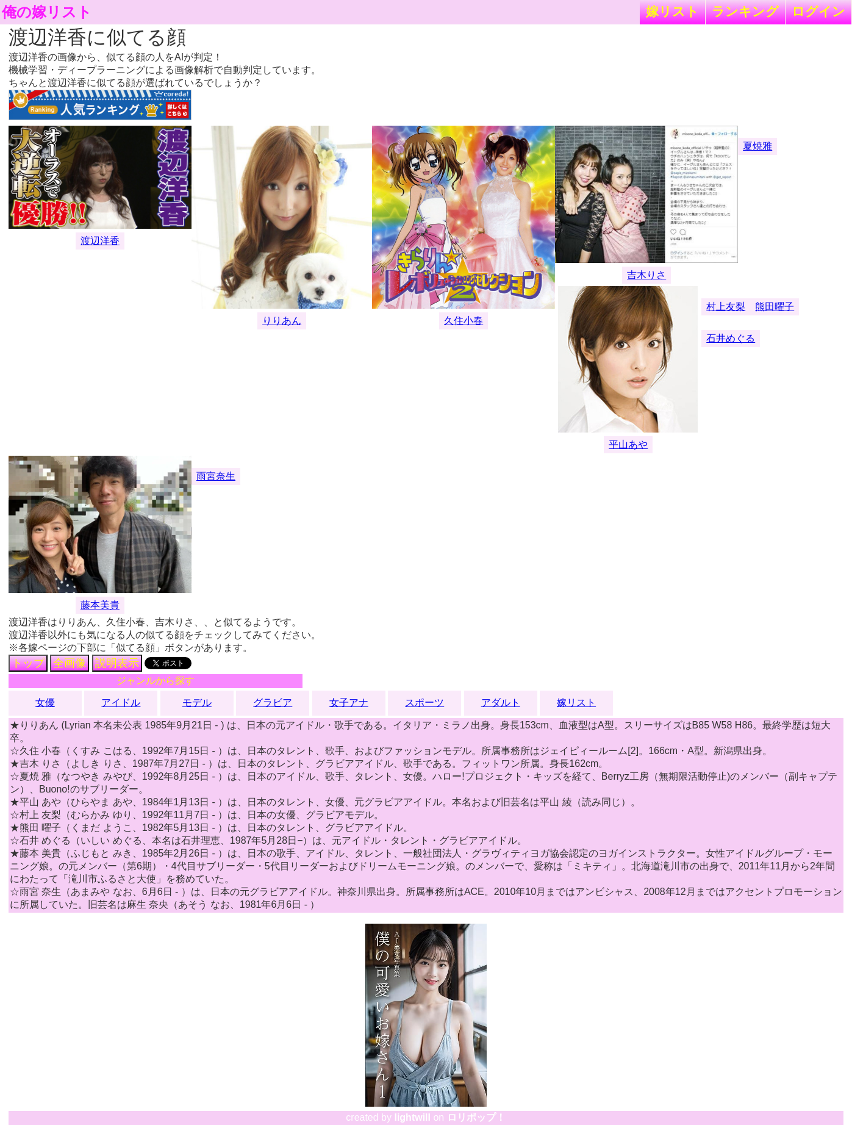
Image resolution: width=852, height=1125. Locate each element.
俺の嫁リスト (47, 12)
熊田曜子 (774, 306)
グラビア (272, 702)
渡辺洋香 (100, 240)
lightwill (412, 1117)
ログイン (818, 11)
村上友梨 (725, 306)
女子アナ (348, 702)
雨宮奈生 (215, 476)
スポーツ (424, 702)
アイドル (120, 702)
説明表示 (117, 663)
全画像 (69, 663)
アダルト (500, 702)
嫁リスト (672, 11)
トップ (28, 663)
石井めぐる (730, 338)
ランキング (745, 11)
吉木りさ (646, 275)
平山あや (628, 444)
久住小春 (463, 320)
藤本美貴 (100, 605)
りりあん (281, 320)
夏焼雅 (757, 146)
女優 (45, 702)
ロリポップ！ (476, 1117)
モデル (197, 702)
